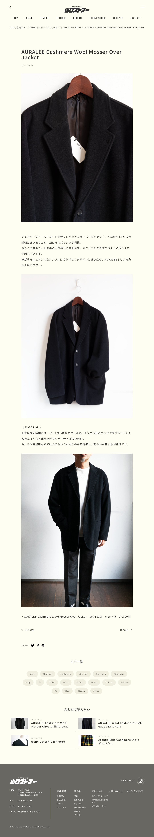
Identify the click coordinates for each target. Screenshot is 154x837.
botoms (48, 674)
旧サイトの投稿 (80, 807)
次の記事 (124, 629)
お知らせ (77, 811)
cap (29, 682)
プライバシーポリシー (99, 806)
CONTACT (136, 18)
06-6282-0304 (25, 800)
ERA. (53, 682)
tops (96, 690)
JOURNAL (78, 18)
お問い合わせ (116, 791)
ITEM (15, 18)
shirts (110, 682)
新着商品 (60, 796)
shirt (94, 682)
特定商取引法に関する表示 (100, 801)
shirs (80, 682)
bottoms (101, 674)
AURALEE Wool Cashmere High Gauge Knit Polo (120, 724)
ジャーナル (78, 803)
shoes (125, 682)
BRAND (29, 18)
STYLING (44, 18)
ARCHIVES (118, 18)
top (68, 690)
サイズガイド (61, 807)
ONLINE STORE (97, 18)
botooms (66, 674)
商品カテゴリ (62, 800)
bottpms (119, 674)
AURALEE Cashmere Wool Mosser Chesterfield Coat (49, 724)
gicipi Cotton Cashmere (48, 741)
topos (82, 690)
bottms (84, 674)
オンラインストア (135, 791)
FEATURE (61, 18)
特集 (76, 796)
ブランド (60, 803)
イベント (77, 815)
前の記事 (29, 629)
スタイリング (78, 800)
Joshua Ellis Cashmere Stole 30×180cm (118, 741)
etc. (66, 682)
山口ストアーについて (100, 796)
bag (33, 674)
